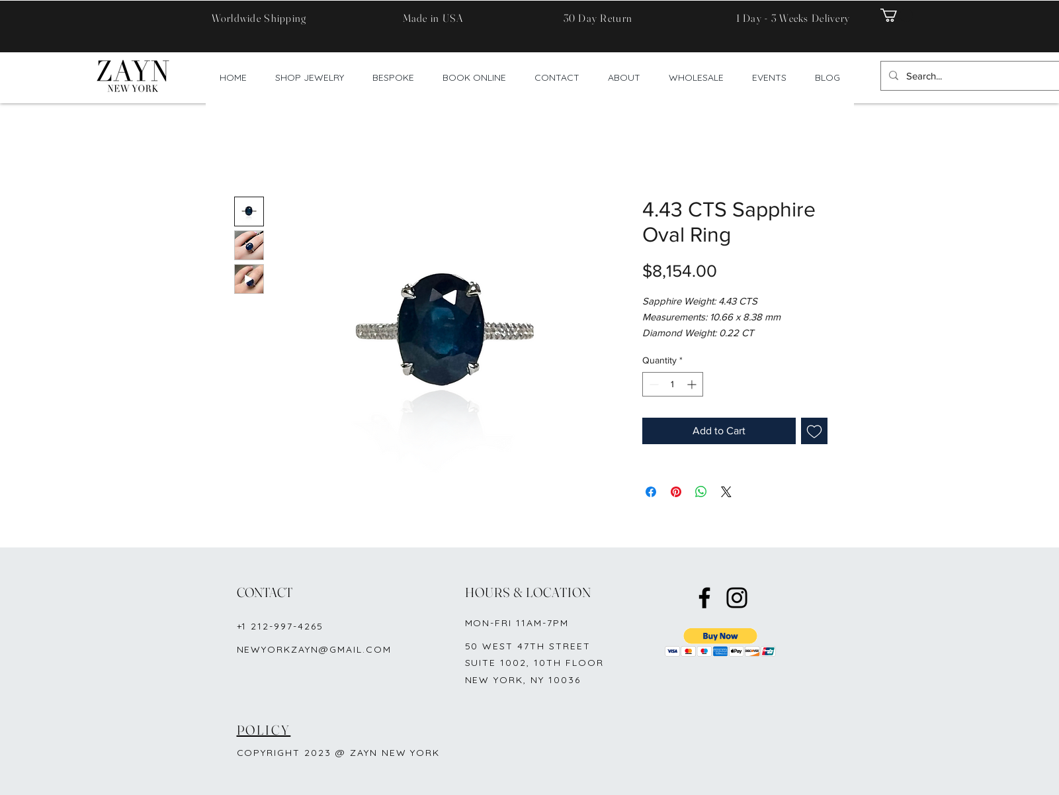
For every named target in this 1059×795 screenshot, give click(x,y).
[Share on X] (726, 492)
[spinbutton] (673, 384)
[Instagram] (737, 598)
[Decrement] (652, 384)
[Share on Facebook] (651, 492)
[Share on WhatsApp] (701, 492)
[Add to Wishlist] (814, 431)
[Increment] (693, 384)
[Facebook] (704, 598)
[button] (896, 15)
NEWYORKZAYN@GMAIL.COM (314, 649)
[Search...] (980, 76)
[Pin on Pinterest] (676, 492)
